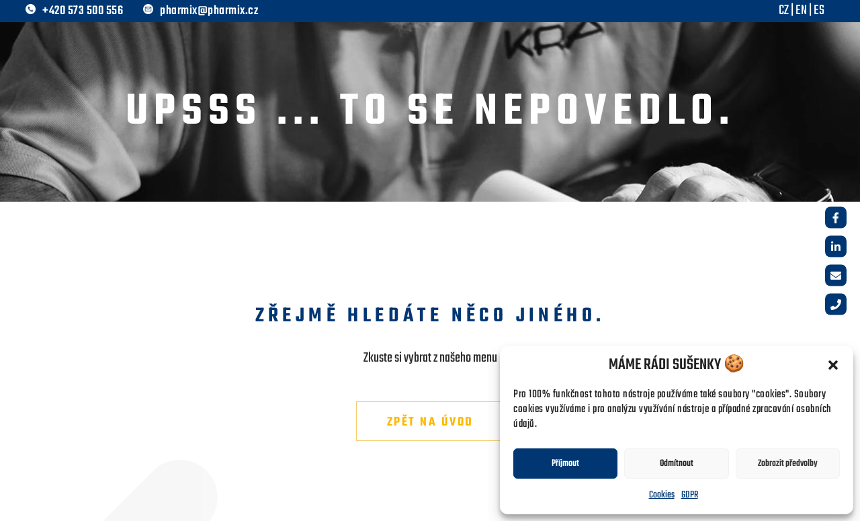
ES (819, 10)
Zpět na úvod (430, 422)
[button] (833, 365)
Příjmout (565, 463)
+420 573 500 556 (82, 11)
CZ (784, 10)
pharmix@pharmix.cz (209, 11)
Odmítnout (676, 463)
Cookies (662, 495)
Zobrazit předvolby (788, 463)
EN (801, 10)
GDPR (689, 495)
